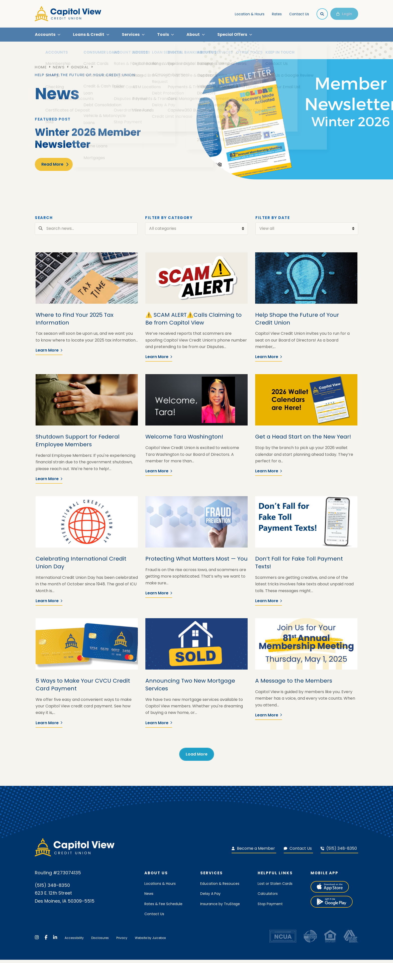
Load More (197, 757)
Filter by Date (272, 221)
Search (44, 221)
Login (344, 13)
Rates (277, 14)
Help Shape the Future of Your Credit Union (85, 78)
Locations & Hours (160, 886)
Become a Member (253, 851)
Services (131, 36)
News (59, 70)
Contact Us (299, 14)
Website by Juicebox (150, 941)
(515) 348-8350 (339, 851)
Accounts (45, 36)
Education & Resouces (219, 886)
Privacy (121, 941)
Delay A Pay (210, 896)
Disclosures (100, 941)
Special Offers (232, 36)
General (80, 70)
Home (41, 70)
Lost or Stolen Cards (275, 886)
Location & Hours (249, 14)
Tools (163, 36)
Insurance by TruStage (220, 906)
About (193, 36)
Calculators (268, 896)
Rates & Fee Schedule (163, 906)
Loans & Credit (88, 36)
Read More (52, 167)
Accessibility (74, 941)
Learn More (49, 353)
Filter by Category (168, 221)
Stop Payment (270, 906)
